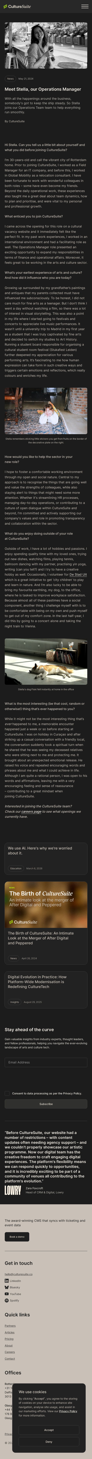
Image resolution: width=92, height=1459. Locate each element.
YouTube (15, 1294)
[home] (17, 6)
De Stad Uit (78, 574)
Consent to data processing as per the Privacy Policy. (47, 1093)
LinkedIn (15, 1280)
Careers (10, 1352)
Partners (10, 1325)
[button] (84, 6)
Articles (10, 1332)
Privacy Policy (68, 1411)
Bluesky (15, 1287)
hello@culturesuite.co (18, 1274)
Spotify (14, 1300)
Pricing (9, 1338)
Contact (10, 1358)
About (9, 1345)
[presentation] (34, 1078)
